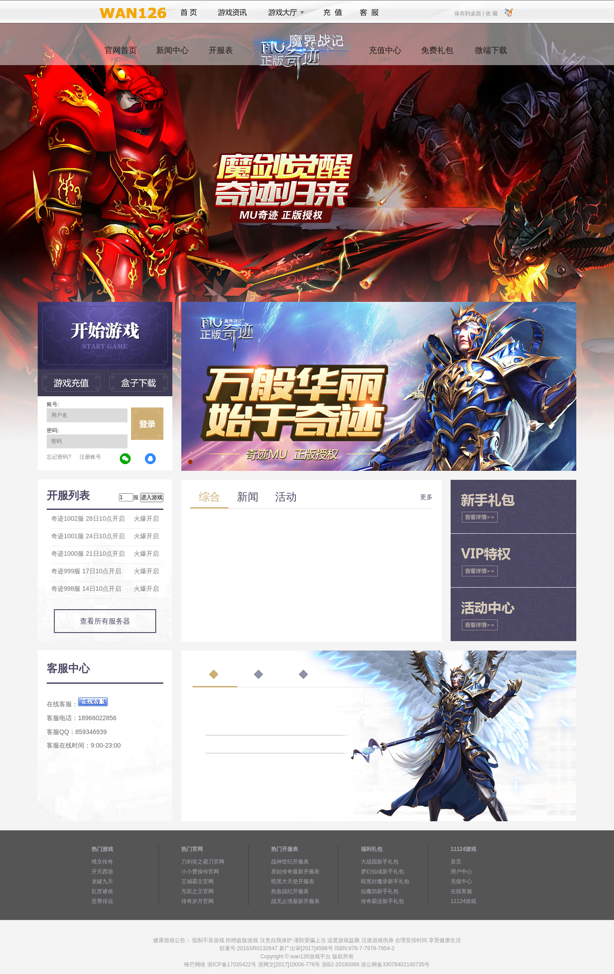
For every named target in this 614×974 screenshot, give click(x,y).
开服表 (220, 54)
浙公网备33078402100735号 (395, 964)
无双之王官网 (197, 891)
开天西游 (102, 871)
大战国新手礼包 (380, 862)
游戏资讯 (232, 12)
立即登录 (147, 423)
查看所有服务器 (105, 621)
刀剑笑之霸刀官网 (202, 862)
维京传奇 (102, 862)
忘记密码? (59, 457)
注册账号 (90, 457)
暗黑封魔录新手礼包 (385, 881)
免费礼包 (437, 54)
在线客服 (461, 891)
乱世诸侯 (102, 891)
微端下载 (491, 54)
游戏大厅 (284, 12)
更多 (426, 496)
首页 (188, 12)
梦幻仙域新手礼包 (382, 871)
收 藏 (491, 13)
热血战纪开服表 (290, 891)
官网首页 (121, 54)
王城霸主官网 (197, 881)
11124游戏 (463, 901)
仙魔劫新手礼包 (380, 891)
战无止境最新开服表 (295, 901)
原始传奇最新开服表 (295, 871)
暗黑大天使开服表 (292, 881)
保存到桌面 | (469, 13)
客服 (369, 12)
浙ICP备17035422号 (231, 964)
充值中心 (385, 54)
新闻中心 (172, 54)
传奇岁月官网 (197, 901)
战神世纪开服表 (290, 862)
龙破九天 (102, 881)
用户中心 (461, 871)
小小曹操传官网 (200, 871)
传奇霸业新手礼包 (382, 901)
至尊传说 (102, 901)
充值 (332, 12)
